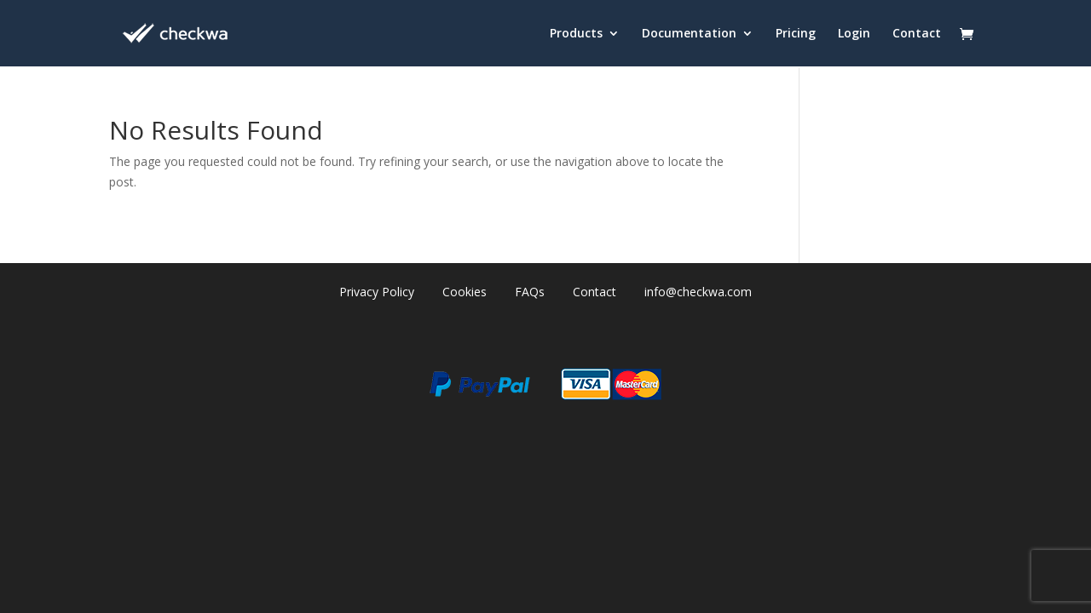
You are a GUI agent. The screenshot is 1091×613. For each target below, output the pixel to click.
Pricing (796, 34)
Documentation (689, 34)
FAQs (530, 292)
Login (854, 34)
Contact (916, 34)
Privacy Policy (376, 292)
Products (576, 34)
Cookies (464, 292)
